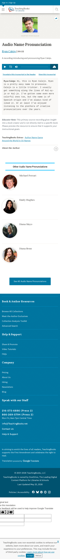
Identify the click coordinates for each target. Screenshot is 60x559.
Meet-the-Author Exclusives (15, 316)
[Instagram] (49, 492)
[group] (16, 67)
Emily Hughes (27, 199)
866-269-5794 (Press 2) (17, 414)
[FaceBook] (33, 492)
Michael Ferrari (27, 175)
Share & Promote (10, 344)
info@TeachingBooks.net (15, 423)
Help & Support (10, 434)
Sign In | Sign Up (8, 2)
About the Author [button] (30, 148)
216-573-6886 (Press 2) (17, 410)
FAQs (4, 354)
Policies (12, 492)
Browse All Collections (12, 311)
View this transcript (47, 74)
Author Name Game (34, 137)
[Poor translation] (9, 512)
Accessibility (23, 492)
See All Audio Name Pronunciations (30, 281)
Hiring (4, 382)
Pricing (5, 372)
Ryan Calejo (9, 51)
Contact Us (7, 428)
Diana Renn (25, 248)
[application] (26, 67)
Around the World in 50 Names (16, 140)
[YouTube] (45, 492)
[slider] (34, 67)
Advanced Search (10, 326)
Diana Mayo (25, 224)
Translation (20, 460)
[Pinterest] (41, 492)
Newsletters (7, 387)
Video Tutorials (9, 349)
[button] (3, 9)
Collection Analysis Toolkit (14, 321)
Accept (30, 555)
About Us (6, 377)
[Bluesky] (37, 492)
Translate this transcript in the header (19, 74)
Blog (4, 391)
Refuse (38, 555)
